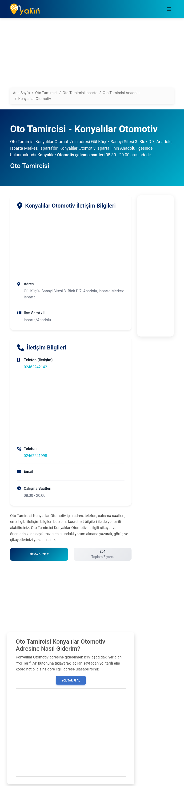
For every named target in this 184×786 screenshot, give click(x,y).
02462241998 (35, 455)
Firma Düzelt (38, 554)
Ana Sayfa (21, 93)
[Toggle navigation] (169, 9)
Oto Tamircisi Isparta (80, 93)
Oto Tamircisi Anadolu (121, 93)
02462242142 (35, 367)
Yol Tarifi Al (71, 680)
